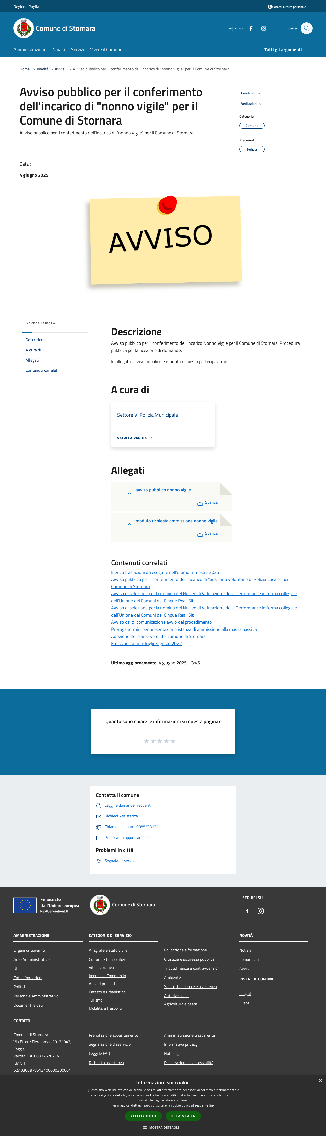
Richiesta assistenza (106, 1062)
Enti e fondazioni (27, 978)
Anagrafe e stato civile (108, 950)
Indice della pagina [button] (40, 323)
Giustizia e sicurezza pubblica (189, 959)
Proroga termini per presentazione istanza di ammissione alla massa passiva (184, 629)
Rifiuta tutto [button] (183, 1116)
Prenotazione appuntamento (113, 1035)
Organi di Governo (29, 950)
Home (25, 69)
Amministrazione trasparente (189, 1035)
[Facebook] (248, 28)
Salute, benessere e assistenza (190, 986)
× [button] (320, 1081)
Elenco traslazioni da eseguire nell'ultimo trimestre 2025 (165, 572)
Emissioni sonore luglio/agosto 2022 (146, 643)
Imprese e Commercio (107, 976)
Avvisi (60, 69)
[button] (163, 1127)
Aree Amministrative (31, 959)
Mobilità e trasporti (105, 1008)
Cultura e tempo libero (108, 959)
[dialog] (163, 1105)
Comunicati (249, 959)
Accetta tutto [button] (143, 1116)
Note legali (173, 1053)
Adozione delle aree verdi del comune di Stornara (158, 636)
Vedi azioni (252, 104)
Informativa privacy (181, 1044)
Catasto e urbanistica (107, 992)
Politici (19, 987)
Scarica (207, 502)
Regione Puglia (26, 7)
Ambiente (172, 977)
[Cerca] (306, 28)
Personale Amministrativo (35, 996)
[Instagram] (261, 28)
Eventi (244, 1003)
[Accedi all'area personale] (287, 7)
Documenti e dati (28, 1005)
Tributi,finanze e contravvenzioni (192, 968)
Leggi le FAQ (99, 1053)
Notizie (245, 950)
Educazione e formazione (185, 950)
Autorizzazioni (176, 996)
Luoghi (245, 994)
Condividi (251, 93)
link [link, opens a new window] (212, 1105)
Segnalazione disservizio (110, 1044)
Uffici (17, 968)
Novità (43, 69)
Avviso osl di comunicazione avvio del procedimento (161, 622)
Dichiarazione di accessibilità (188, 1062)
